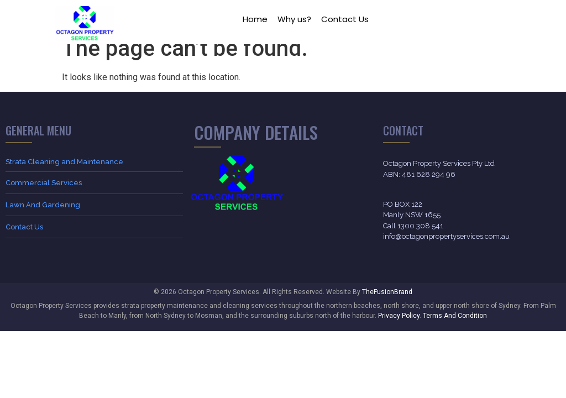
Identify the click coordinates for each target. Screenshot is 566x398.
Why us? (294, 19)
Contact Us (345, 19)
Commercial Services (44, 196)
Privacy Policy (399, 329)
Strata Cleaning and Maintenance (64, 175)
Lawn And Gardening (43, 218)
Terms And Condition (455, 329)
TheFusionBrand (387, 305)
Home (255, 19)
